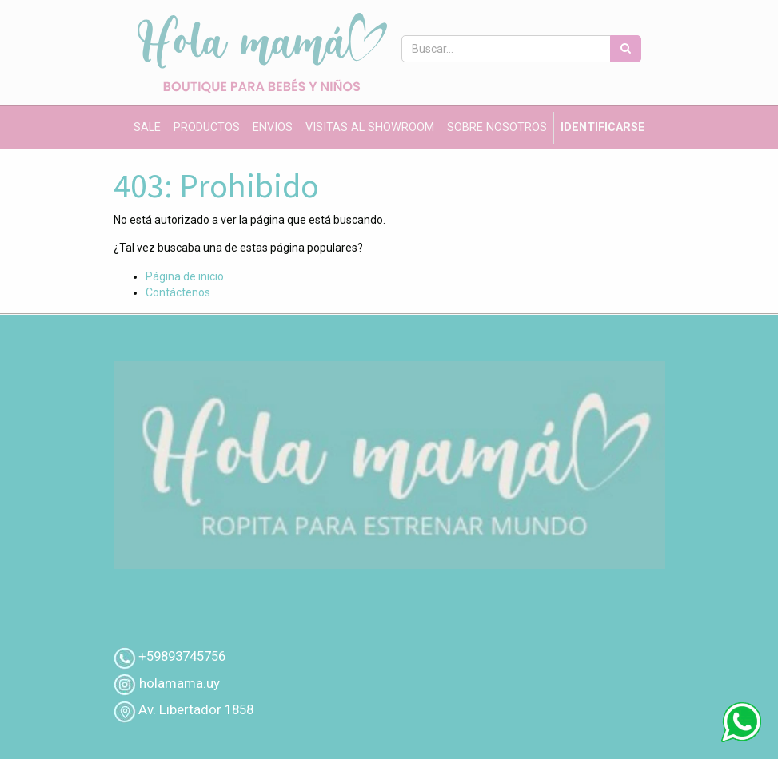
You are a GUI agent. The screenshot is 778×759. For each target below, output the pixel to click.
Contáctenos (178, 292)
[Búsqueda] (625, 48)
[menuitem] (147, 128)
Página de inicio (185, 276)
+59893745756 (181, 656)
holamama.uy (178, 683)
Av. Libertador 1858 (195, 709)
